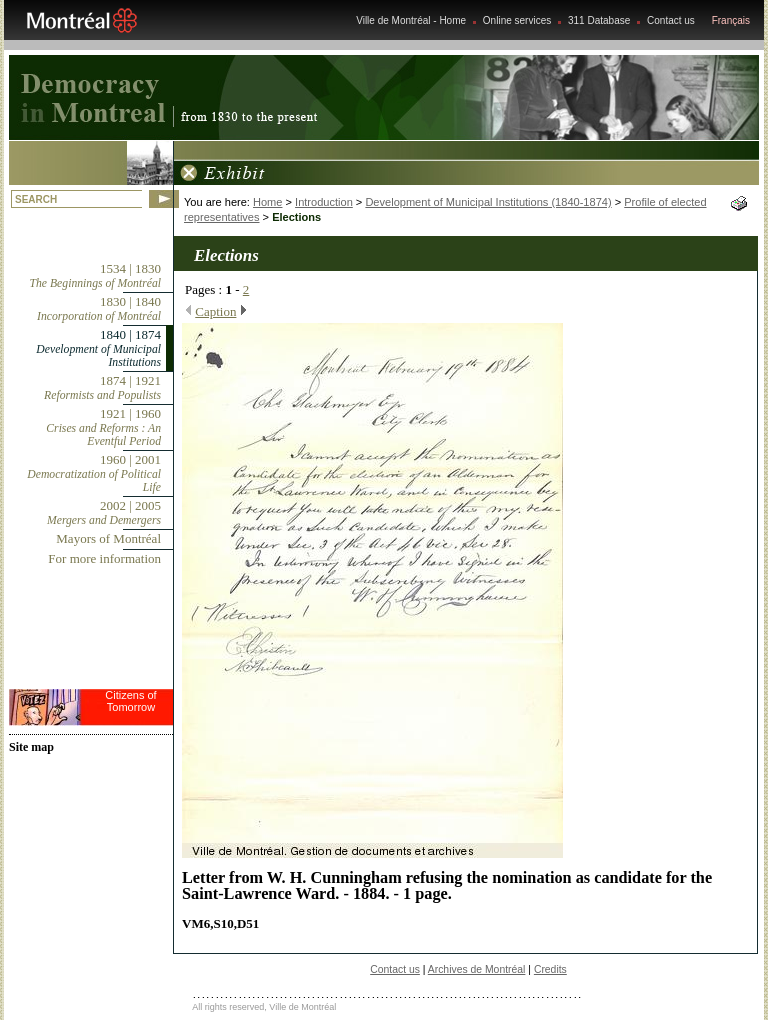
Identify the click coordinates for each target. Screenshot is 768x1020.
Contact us (671, 20)
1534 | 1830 (95, 275)
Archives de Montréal (477, 969)
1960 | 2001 (94, 473)
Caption (215, 311)
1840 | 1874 (98, 348)
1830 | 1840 (99, 308)
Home (267, 202)
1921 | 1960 (103, 427)
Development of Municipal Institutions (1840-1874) (488, 202)
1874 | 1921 (102, 387)
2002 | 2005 (104, 512)
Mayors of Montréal (108, 538)
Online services (517, 20)
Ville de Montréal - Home (411, 20)
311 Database (599, 20)
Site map (31, 747)
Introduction (324, 202)
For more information (104, 558)
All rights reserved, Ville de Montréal (264, 1007)
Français (731, 20)
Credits (550, 969)
